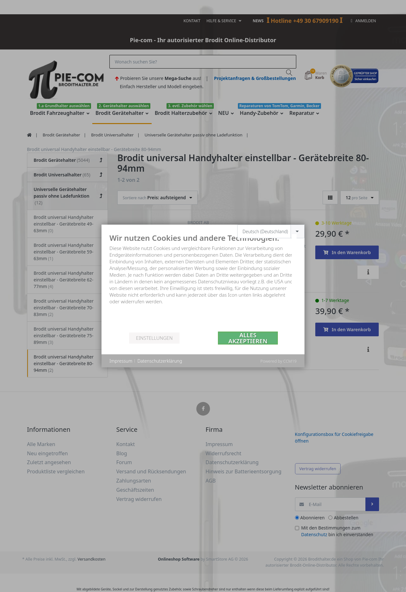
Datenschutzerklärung (159, 361)
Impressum (120, 361)
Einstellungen (154, 338)
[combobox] (271, 231)
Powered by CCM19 (278, 361)
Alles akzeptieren (247, 338)
